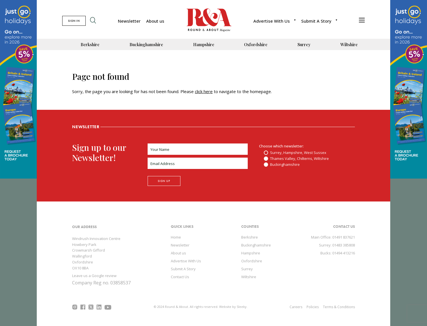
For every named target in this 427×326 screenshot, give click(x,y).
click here (204, 91)
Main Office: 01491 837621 (333, 237)
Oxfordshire (256, 44)
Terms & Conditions (339, 306)
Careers (296, 306)
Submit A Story (316, 21)
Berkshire (90, 44)
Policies (313, 306)
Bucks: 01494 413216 (337, 253)
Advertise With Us (271, 21)
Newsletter (129, 21)
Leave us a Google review (94, 275)
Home (176, 237)
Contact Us (180, 276)
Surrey (303, 44)
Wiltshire (349, 44)
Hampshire (203, 44)
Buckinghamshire (146, 44)
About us (155, 21)
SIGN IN (74, 21)
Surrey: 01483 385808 (337, 245)
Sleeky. (242, 306)
